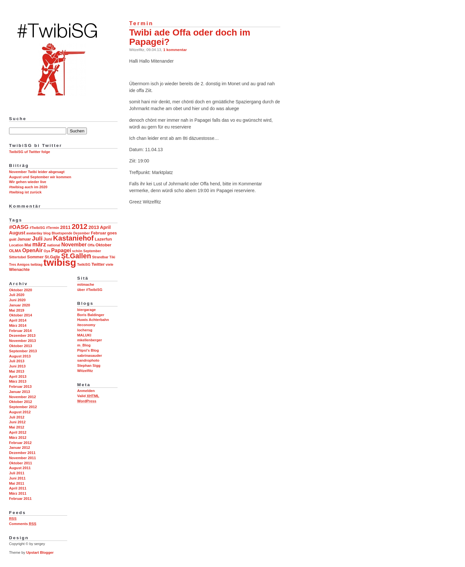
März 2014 (17, 325)
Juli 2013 (17, 361)
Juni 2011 (17, 478)
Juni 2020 (17, 300)
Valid (88, 396)
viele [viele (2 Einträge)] (109, 264)
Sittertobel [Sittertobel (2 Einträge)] (17, 257)
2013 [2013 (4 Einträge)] (93, 227)
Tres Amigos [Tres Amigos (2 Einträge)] (19, 264)
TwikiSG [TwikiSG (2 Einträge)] (83, 264)
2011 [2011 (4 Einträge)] (65, 227)
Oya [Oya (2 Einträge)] (47, 251)
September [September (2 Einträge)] (92, 251)
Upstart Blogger (40, 552)
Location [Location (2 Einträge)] (16, 245)
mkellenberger (89, 340)
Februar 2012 (20, 443)
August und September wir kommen (40, 177)
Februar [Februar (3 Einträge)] (98, 233)
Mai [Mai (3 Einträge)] (28, 244)
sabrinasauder (89, 355)
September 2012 (23, 407)
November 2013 (22, 341)
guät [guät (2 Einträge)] (12, 239)
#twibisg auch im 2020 (28, 187)
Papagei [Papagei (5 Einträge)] (61, 250)
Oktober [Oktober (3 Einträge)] (103, 244)
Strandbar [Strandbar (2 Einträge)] (100, 257)
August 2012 (20, 412)
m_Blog (83, 345)
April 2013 (17, 376)
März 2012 (17, 437)
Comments (22, 524)
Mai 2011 (16, 483)
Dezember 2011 (22, 453)
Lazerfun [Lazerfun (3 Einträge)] (103, 239)
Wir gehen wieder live (27, 182)
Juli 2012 (17, 417)
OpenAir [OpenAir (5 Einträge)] (32, 250)
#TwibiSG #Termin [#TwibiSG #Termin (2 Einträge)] (44, 228)
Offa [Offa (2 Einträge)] (91, 245)
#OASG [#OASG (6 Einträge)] (19, 227)
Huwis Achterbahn (93, 320)
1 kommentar (175, 49)
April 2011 (17, 488)
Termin (141, 23)
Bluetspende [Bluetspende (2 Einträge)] (62, 233)
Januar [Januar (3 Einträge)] (24, 239)
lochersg (84, 330)
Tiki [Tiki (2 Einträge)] (112, 257)
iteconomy (86, 325)
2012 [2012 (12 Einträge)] (80, 226)
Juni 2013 (17, 366)
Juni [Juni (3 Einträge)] (48, 239)
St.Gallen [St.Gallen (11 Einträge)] (76, 256)
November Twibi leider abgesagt (37, 172)
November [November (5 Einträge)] (74, 244)
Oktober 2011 (20, 463)
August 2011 (20, 468)
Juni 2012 (17, 422)
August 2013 (20, 356)
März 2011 (17, 493)
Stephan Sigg (88, 365)
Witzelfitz (85, 371)
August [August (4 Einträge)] (17, 232)
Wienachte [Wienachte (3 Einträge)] (19, 269)
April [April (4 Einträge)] (105, 227)
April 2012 (17, 432)
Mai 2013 (16, 371)
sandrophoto (88, 360)
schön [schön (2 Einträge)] (77, 251)
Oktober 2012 (20, 402)
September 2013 (23, 351)
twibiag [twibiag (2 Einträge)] (37, 264)
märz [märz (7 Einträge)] (39, 244)
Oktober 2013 (20, 346)
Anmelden (86, 391)
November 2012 (22, 397)
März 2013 (17, 381)
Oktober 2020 (20, 290)
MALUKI (84, 335)
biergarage (86, 310)
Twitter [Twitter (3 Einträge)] (98, 264)
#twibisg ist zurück (25, 192)
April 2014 (17, 320)
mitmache (85, 284)
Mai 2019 (16, 310)
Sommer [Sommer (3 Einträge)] (35, 256)
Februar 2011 (20, 498)
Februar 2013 (20, 386)
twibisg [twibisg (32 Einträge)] (60, 262)
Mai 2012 (16, 427)
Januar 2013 (19, 392)
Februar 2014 (20, 331)
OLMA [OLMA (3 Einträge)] (15, 250)
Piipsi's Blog (88, 350)
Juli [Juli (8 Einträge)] (37, 238)
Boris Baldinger (90, 315)
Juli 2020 (17, 295)
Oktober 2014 (20, 315)
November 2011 (22, 458)
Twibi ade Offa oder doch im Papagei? (189, 37)
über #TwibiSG (89, 290)
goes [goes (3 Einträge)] (112, 233)
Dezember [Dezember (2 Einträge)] (81, 233)
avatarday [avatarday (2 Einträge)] (34, 233)
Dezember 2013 (22, 335)
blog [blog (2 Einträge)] (47, 233)
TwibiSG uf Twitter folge (29, 152)
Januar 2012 (19, 447)
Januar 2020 (19, 305)
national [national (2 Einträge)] (53, 245)
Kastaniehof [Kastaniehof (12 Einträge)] (73, 238)
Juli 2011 (17, 473)
